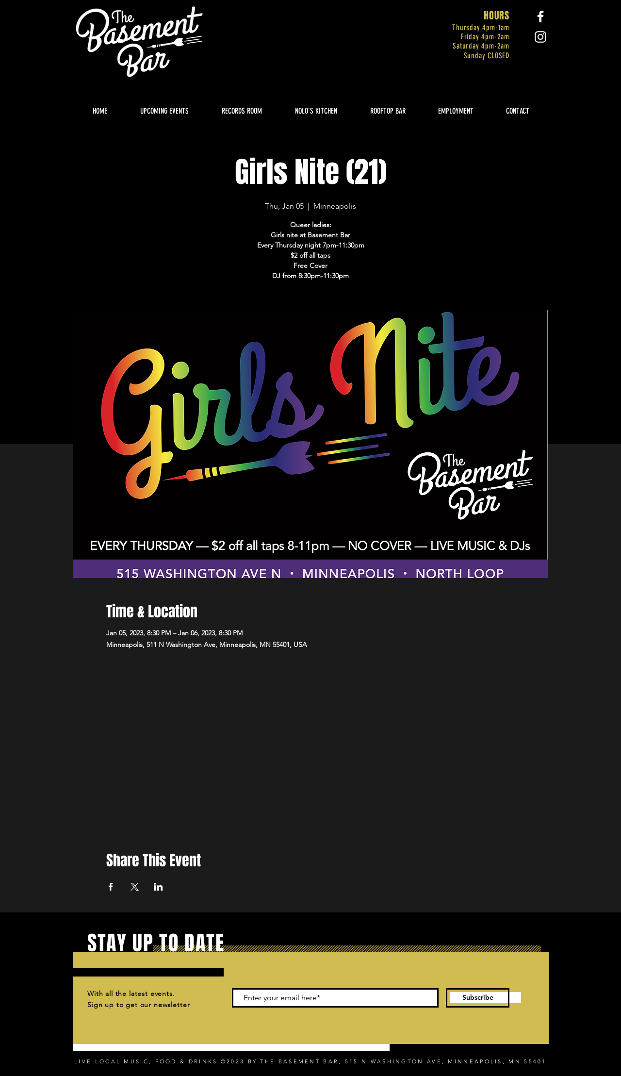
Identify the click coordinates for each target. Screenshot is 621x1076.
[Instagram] (540, 37)
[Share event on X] (134, 887)
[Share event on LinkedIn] (158, 887)
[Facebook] (540, 16)
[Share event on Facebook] (110, 887)
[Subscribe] (477, 998)
